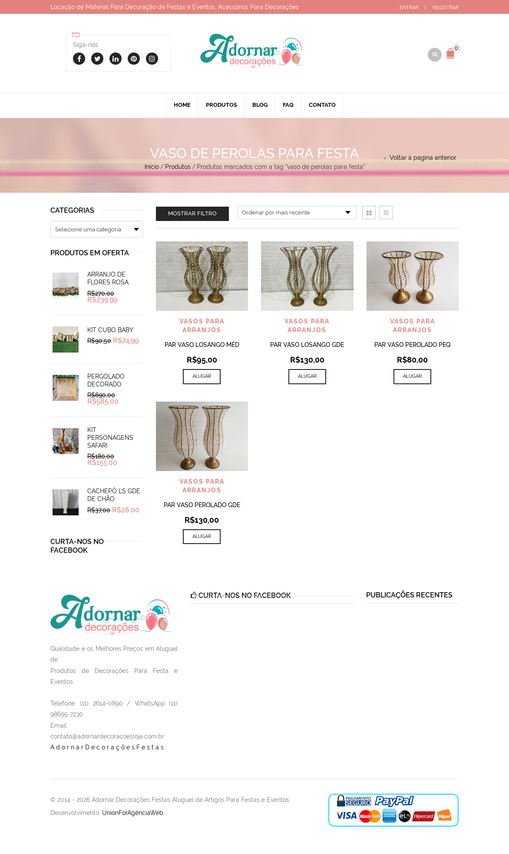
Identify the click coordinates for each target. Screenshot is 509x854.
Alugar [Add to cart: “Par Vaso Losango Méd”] (201, 377)
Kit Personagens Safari (110, 439)
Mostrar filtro (192, 214)
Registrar (446, 7)
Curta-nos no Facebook (77, 547)
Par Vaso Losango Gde (307, 346)
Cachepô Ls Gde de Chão (113, 496)
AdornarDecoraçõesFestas (107, 748)
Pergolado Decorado (106, 381)
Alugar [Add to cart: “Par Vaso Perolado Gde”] (201, 537)
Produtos (221, 105)
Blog (260, 105)
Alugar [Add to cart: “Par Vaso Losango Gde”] (307, 377)
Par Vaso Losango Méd (202, 346)
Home (182, 105)
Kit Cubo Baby (110, 330)
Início (152, 167)
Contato (322, 105)
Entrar (409, 7)
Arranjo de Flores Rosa (108, 279)
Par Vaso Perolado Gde (202, 505)
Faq (288, 105)
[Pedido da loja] (297, 214)
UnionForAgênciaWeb (132, 814)
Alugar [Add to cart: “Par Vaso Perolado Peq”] (412, 377)
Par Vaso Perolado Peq (412, 346)
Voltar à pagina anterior (423, 158)
